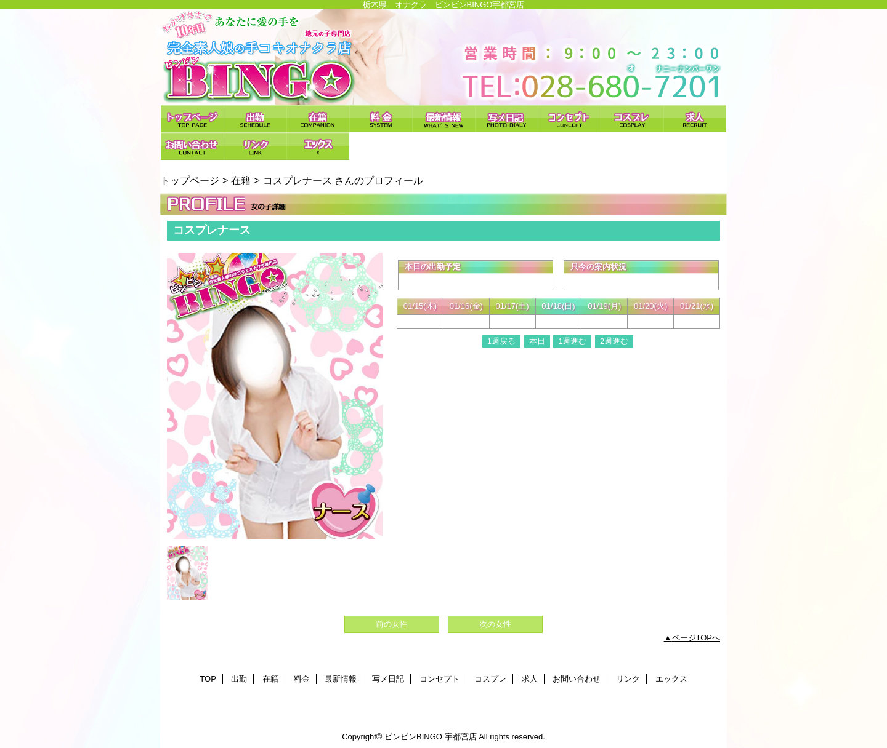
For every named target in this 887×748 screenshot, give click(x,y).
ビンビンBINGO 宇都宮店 (443, 57)
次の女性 (495, 624)
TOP (192, 118)
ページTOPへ (696, 637)
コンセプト (569, 118)
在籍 (317, 118)
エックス (317, 146)
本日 (537, 341)
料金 (380, 118)
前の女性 (392, 624)
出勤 (255, 118)
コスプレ (632, 118)
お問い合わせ (192, 146)
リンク (255, 146)
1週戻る (501, 341)
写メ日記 (506, 118)
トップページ (189, 180)
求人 (694, 118)
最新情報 (443, 118)
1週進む (572, 341)
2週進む (614, 341)
